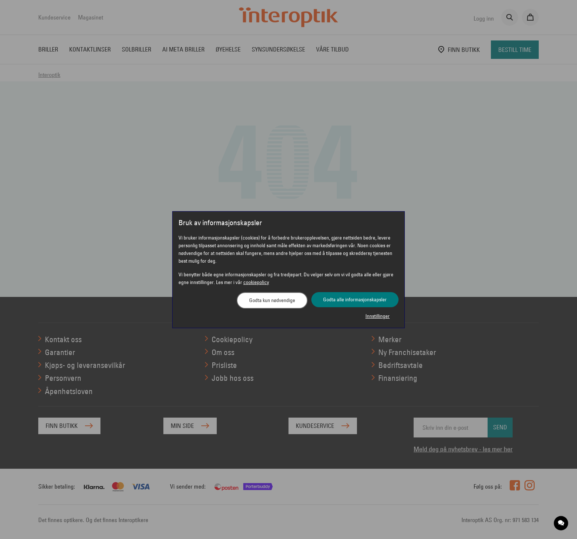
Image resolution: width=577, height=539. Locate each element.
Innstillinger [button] (377, 316)
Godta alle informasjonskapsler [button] (355, 299)
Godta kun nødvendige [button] (272, 300)
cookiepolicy (256, 282)
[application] (561, 523)
